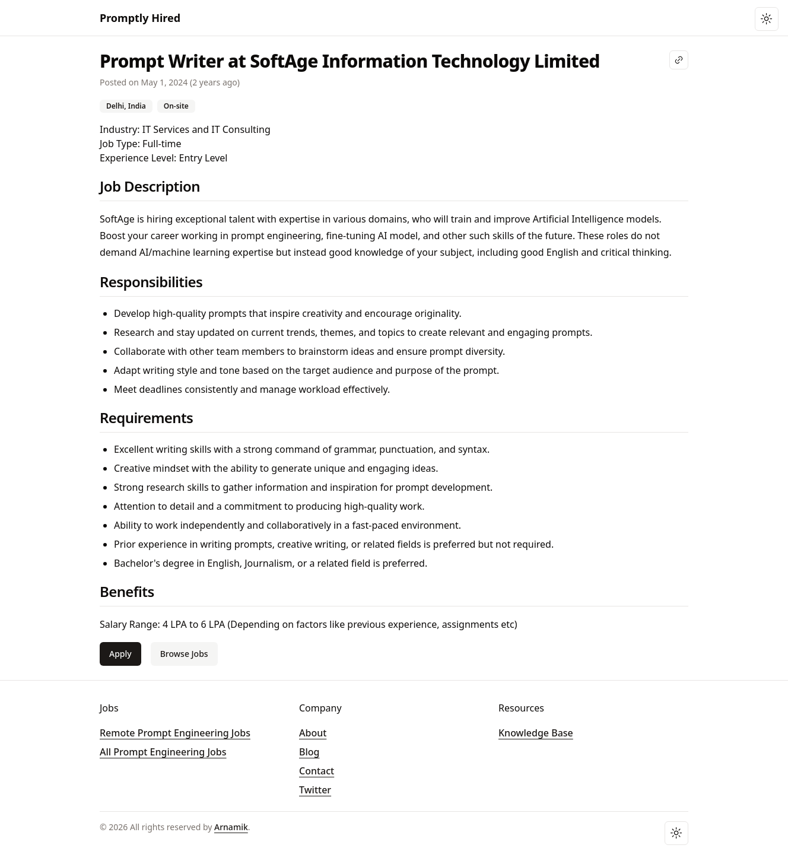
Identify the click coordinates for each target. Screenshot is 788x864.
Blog (309, 751)
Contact (316, 770)
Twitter (315, 789)
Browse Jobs (184, 653)
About (312, 732)
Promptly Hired (140, 18)
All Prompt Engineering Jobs (163, 751)
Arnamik (231, 827)
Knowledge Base (535, 732)
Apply (120, 653)
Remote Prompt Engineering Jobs (175, 732)
